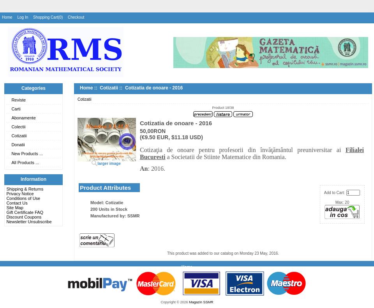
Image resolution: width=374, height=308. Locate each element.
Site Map (14, 207)
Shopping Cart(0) (48, 17)
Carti (15, 109)
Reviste (18, 100)
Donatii (18, 144)
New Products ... (27, 153)
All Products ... (25, 162)
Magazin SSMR (201, 302)
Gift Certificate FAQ (24, 212)
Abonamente (23, 118)
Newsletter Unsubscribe (28, 221)
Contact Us (16, 203)
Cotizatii (18, 135)
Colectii (18, 126)
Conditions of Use (23, 198)
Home (7, 17)
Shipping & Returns (24, 189)
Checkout (76, 17)
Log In (22, 17)
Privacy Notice (20, 193)
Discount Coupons (23, 217)
